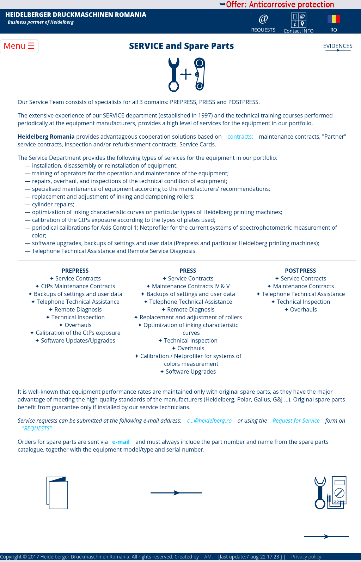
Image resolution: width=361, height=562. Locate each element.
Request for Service (296, 420)
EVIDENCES (338, 46)
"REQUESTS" (36, 428)
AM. (208, 556)
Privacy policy (306, 556)
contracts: (240, 136)
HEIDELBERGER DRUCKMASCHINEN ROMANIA (75, 15)
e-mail (121, 442)
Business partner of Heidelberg (40, 22)
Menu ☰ (19, 45)
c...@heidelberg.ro (209, 420)
